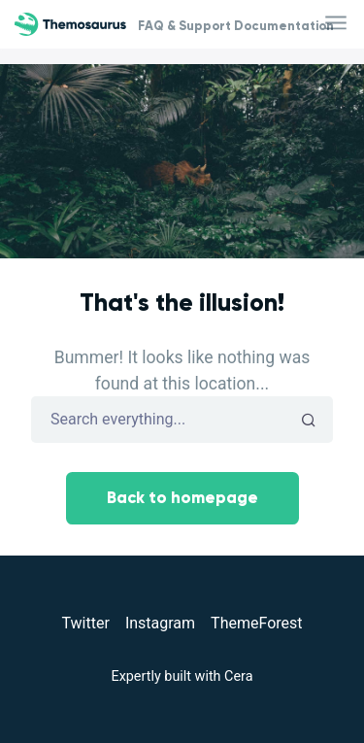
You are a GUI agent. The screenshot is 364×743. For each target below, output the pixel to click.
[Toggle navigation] (337, 24)
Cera (238, 676)
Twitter (85, 623)
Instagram (160, 623)
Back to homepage (182, 498)
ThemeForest (256, 623)
